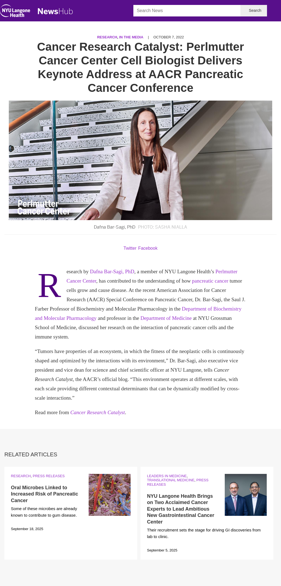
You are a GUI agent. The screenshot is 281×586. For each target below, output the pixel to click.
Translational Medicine (171, 480)
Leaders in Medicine (167, 476)
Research (107, 37)
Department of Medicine (166, 318)
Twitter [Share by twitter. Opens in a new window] (129, 248)
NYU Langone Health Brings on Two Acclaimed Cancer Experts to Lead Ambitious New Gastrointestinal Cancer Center (180, 509)
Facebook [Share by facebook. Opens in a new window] (148, 248)
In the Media (131, 37)
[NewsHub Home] (55, 11)
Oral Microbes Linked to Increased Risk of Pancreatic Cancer (44, 494)
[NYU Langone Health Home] (15, 11)
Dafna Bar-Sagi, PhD (112, 271)
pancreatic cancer (210, 281)
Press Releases (48, 476)
